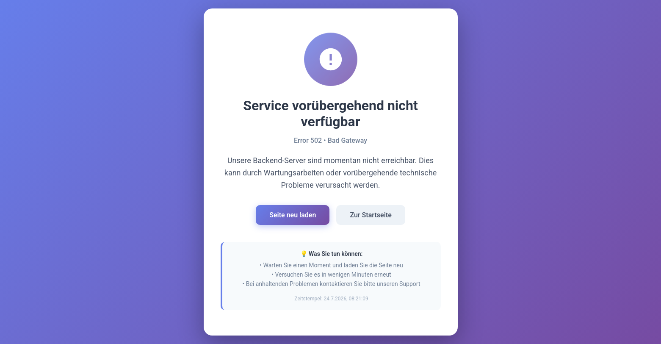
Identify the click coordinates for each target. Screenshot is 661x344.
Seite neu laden (292, 215)
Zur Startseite (370, 215)
